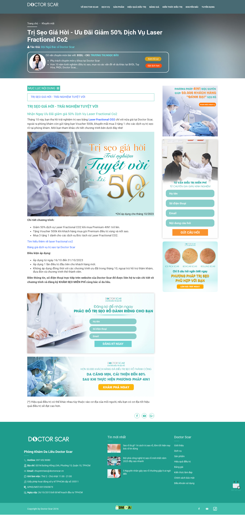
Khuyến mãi (192, 23)
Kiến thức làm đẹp (183, 488)
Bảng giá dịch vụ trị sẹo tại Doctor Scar (51, 263)
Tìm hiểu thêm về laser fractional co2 (50, 257)
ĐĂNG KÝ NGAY (113, 360)
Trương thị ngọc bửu (105, 71)
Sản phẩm (118, 23)
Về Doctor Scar (89, 23)
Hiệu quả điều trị (136, 23)
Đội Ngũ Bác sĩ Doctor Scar (58, 63)
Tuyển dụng (208, 23)
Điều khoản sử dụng (184, 499)
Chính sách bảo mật (184, 494)
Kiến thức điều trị (172, 23)
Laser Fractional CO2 (102, 136)
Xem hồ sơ (153, 75)
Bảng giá (154, 23)
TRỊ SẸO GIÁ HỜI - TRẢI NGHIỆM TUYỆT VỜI (58, 113)
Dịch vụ (106, 23)
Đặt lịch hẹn (154, 82)
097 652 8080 (43, 476)
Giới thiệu (179, 462)
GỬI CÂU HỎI (190, 249)
